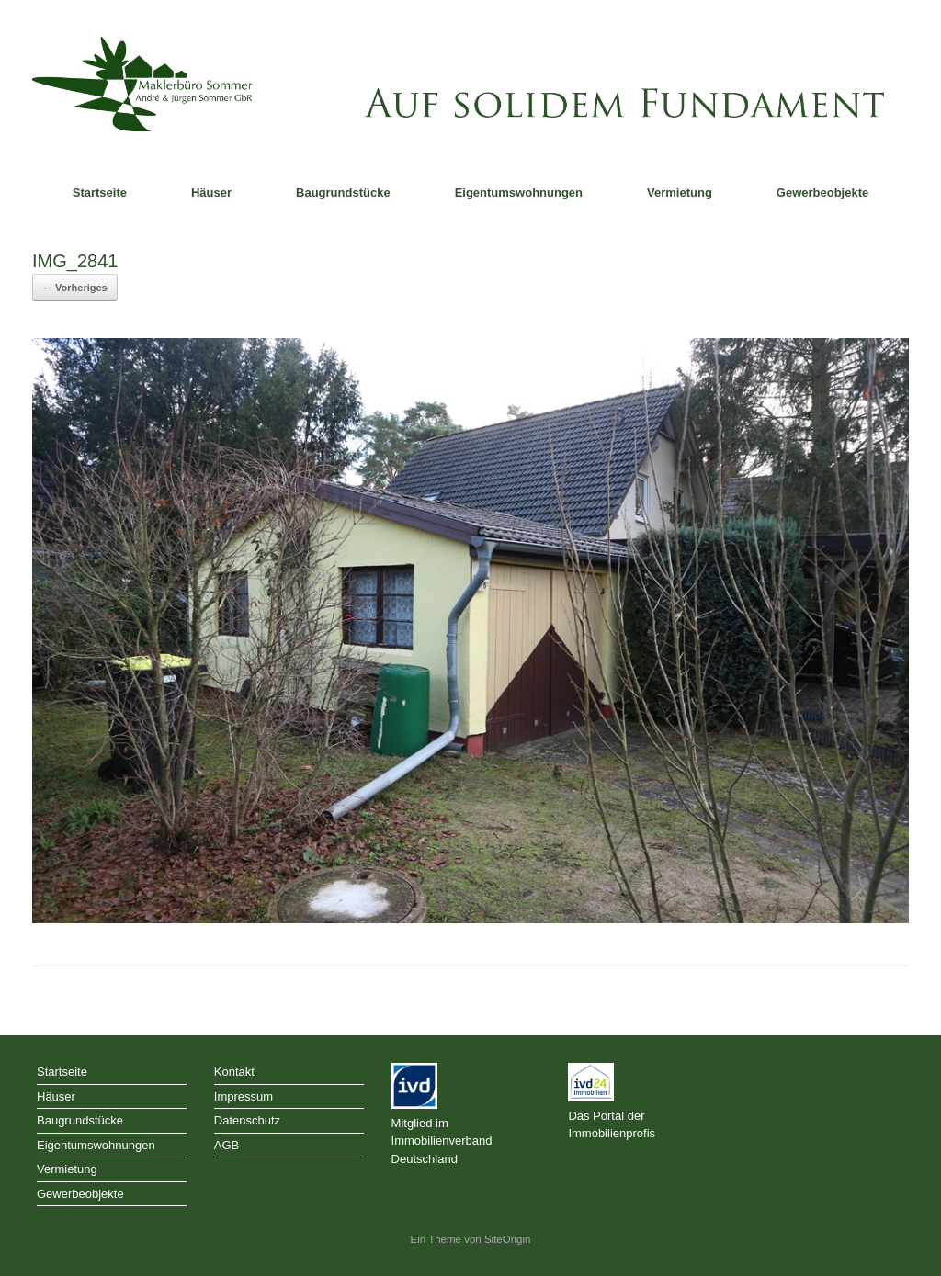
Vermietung (679, 192)
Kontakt (234, 1071)
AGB (226, 1145)
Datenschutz (247, 1120)
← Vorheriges (75, 287)
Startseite (100, 192)
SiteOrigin (507, 1239)
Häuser (211, 192)
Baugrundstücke (343, 192)
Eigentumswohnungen (519, 192)
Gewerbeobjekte (822, 192)
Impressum (243, 1096)
